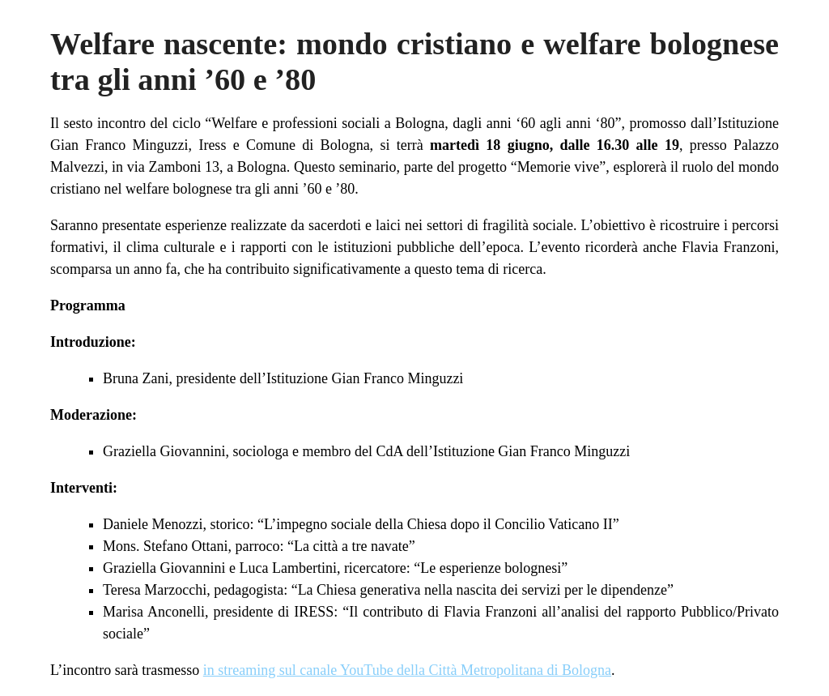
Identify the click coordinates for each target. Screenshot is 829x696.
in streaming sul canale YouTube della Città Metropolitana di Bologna (407, 670)
